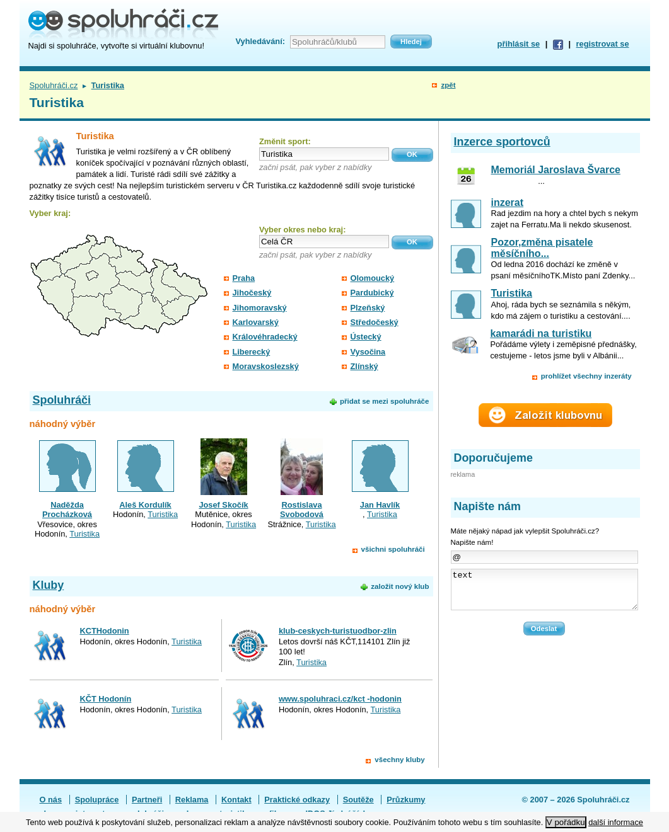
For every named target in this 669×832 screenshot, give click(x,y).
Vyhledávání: (260, 41)
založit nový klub (400, 586)
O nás (51, 799)
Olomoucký (373, 278)
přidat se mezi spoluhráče (384, 401)
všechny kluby (399, 759)
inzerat (507, 202)
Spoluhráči (62, 400)
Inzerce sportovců (502, 141)
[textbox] (324, 154)
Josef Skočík (223, 505)
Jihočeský (252, 292)
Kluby (48, 585)
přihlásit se (518, 43)
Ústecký (366, 336)
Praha (244, 278)
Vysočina (368, 351)
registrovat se (602, 43)
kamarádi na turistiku (540, 333)
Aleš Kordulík (145, 505)
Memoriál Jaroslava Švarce (555, 169)
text (544, 593)
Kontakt (236, 799)
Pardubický (372, 292)
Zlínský (364, 366)
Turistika (84, 534)
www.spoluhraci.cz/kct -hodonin (340, 699)
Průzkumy (406, 799)
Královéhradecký (265, 336)
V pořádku (566, 822)
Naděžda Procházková (67, 509)
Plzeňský (368, 307)
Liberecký (252, 351)
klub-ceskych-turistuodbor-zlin (338, 630)
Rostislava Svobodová (301, 509)
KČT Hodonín (106, 699)
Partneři (147, 799)
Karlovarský (256, 322)
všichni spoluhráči (393, 549)
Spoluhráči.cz (54, 85)
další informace (615, 822)
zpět (448, 85)
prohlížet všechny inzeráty (586, 376)
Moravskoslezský (266, 366)
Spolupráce (97, 799)
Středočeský (374, 322)
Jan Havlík (380, 505)
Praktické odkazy (297, 799)
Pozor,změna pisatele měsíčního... (542, 248)
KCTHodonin (104, 630)
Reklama (192, 799)
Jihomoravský (260, 307)
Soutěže (358, 799)
